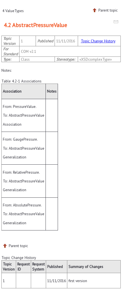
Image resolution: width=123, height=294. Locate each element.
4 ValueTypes (13, 10)
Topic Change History (98, 40)
